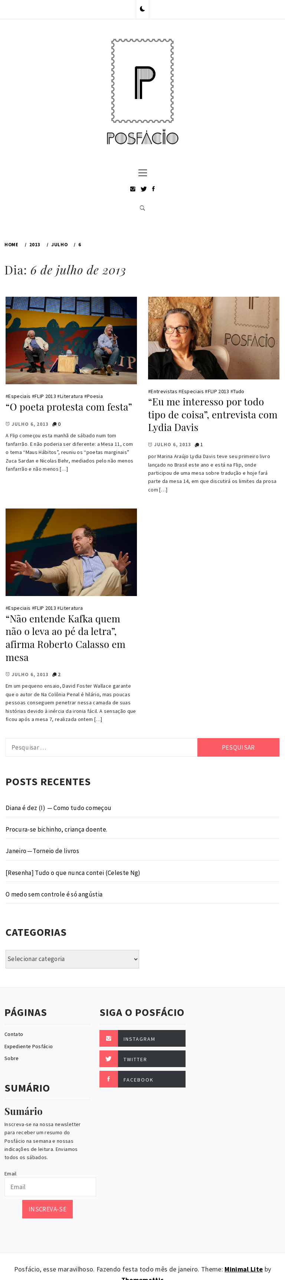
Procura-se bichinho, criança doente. (56, 829)
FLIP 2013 (45, 396)
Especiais (19, 396)
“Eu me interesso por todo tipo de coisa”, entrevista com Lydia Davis (213, 414)
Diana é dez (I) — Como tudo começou (58, 808)
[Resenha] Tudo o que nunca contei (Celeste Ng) (73, 873)
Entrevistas (164, 391)
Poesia (95, 396)
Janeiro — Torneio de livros (42, 851)
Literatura (71, 396)
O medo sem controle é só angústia (54, 894)
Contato (13, 1034)
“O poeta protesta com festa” (69, 406)
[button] (142, 9)
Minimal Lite (244, 1269)
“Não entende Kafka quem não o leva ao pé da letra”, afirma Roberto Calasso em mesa (65, 638)
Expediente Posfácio (28, 1046)
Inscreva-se (47, 1209)
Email (10, 1173)
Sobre (11, 1058)
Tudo (238, 391)
